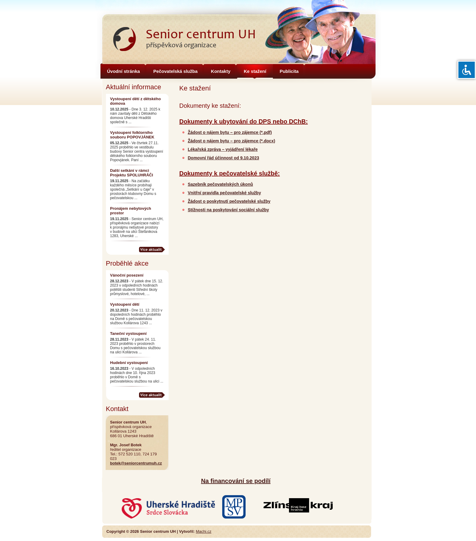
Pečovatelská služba (175, 71)
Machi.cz (203, 531)
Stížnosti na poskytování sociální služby (228, 209)
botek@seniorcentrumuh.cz (136, 463)
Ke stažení (255, 71)
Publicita (289, 71)
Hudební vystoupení (129, 362)
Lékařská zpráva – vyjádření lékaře (223, 149)
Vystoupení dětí (124, 304)
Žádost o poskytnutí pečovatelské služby (229, 201)
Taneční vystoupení (128, 333)
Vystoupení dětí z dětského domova (135, 101)
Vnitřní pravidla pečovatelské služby (224, 192)
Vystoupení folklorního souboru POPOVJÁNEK (132, 134)
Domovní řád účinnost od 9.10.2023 (223, 157)
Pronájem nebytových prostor (130, 210)
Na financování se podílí (235, 481)
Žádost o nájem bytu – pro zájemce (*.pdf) (230, 132)
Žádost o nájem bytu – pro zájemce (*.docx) (231, 140)
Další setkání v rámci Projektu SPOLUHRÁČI (131, 172)
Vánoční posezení (127, 275)
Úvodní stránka (123, 71)
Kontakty (220, 71)
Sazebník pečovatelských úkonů (220, 184)
